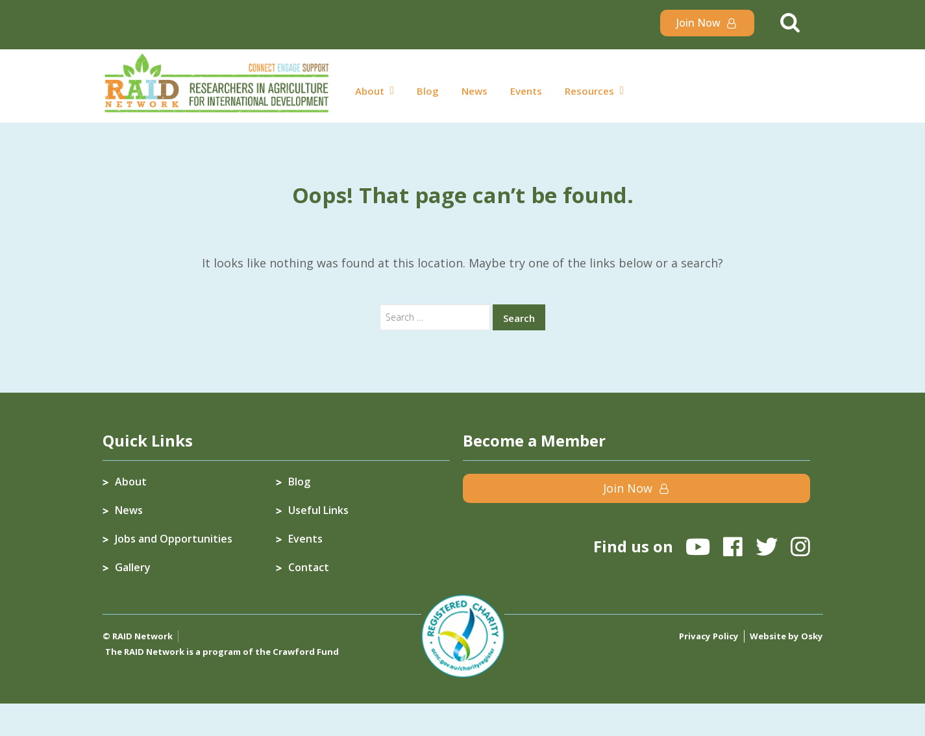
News (474, 90)
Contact (308, 567)
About (369, 90)
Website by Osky (787, 636)
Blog (428, 90)
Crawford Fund (305, 651)
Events (526, 90)
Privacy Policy (711, 636)
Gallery (133, 567)
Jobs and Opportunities (173, 539)
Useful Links (318, 510)
